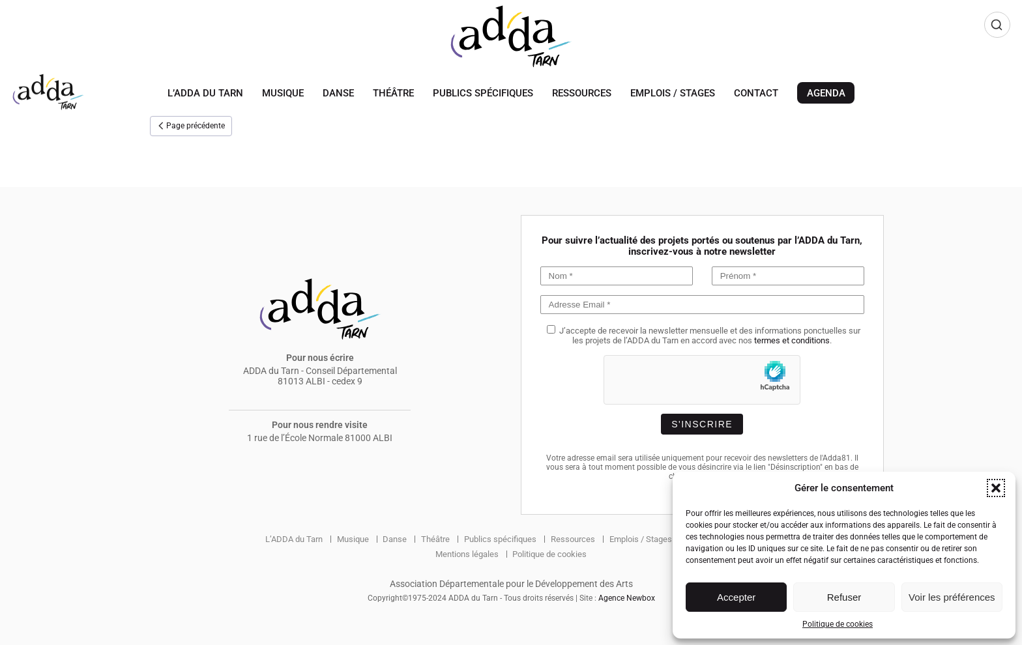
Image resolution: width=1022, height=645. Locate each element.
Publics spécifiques (483, 93)
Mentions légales (464, 554)
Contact (756, 93)
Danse (338, 93)
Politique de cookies (837, 624)
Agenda (826, 93)
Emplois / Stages (672, 93)
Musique (283, 93)
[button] (995, 487)
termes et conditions (792, 340)
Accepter (736, 597)
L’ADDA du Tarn (205, 93)
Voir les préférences (952, 597)
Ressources (581, 93)
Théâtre (393, 93)
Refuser (844, 597)
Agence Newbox (626, 598)
